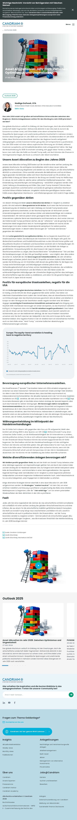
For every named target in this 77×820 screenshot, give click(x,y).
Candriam (6, 777)
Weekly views (8, 748)
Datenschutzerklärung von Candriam (53, 800)
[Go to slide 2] (9, 665)
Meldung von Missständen (49, 803)
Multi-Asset (44, 754)
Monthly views (8, 751)
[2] (69, 399)
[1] (18, 399)
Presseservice (8, 784)
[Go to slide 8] (25, 665)
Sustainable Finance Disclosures (51, 807)
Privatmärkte (45, 767)
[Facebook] (14, 703)
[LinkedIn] (4, 703)
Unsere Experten (9, 781)
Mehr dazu (19, 108)
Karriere (43, 777)
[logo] (13, 24)
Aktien (42, 757)
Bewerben (43, 784)
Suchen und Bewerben (48, 781)
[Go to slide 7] (22, 665)
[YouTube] (9, 703)
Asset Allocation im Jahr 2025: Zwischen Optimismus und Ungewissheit (32, 641)
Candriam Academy (10, 791)
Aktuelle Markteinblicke (11, 744)
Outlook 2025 (10, 30)
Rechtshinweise (9, 802)
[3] (45, 432)
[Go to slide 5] (17, 665)
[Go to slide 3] (12, 665)
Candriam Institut (9, 788)
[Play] (38, 565)
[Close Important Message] (72, 10)
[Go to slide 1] (5, 665)
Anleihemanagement (48, 750)
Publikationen (8, 755)
